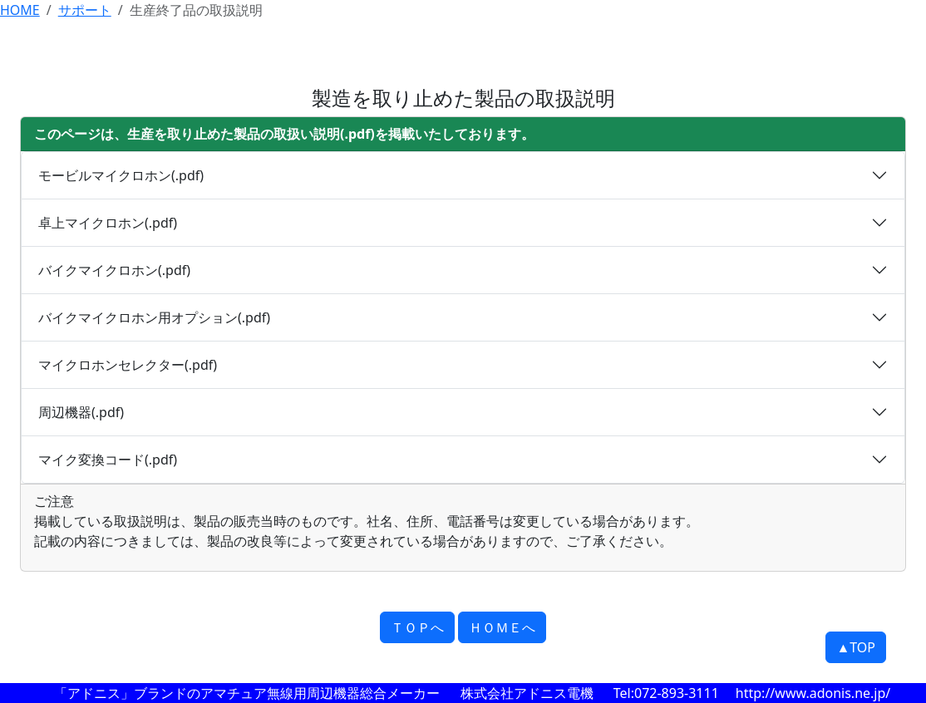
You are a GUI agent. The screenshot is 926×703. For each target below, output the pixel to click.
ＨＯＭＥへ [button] (502, 627)
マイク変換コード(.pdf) (107, 459)
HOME (20, 10)
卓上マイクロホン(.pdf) (107, 223)
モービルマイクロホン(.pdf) (121, 175)
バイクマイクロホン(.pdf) (114, 270)
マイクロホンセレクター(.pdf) (127, 365)
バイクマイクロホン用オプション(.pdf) (154, 317)
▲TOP (855, 647)
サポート (84, 10)
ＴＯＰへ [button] (417, 627)
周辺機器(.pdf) (81, 412)
